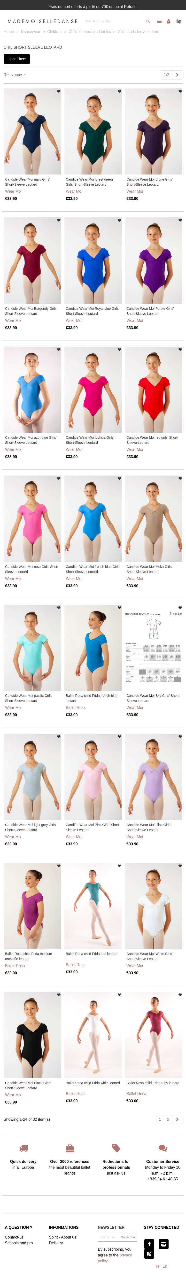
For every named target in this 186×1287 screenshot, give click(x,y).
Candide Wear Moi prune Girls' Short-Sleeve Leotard (149, 181)
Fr (157, 1266)
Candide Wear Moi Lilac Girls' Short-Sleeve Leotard (148, 827)
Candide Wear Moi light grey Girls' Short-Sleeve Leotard (30, 827)
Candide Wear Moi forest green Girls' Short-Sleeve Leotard (89, 181)
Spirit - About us (62, 1237)
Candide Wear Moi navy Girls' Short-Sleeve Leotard (27, 181)
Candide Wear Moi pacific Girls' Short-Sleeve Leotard (28, 698)
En (165, 1266)
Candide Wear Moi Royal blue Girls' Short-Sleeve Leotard (92, 311)
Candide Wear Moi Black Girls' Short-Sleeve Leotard (28, 1085)
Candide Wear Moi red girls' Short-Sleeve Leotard (152, 440)
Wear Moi (13, 191)
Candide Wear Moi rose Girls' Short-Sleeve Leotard (32, 569)
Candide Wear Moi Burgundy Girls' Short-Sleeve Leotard (31, 311)
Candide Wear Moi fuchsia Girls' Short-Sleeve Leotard (90, 440)
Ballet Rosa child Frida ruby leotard (152, 1083)
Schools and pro (19, 1243)
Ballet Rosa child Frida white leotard (93, 1083)
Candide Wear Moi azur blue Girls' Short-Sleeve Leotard (31, 440)
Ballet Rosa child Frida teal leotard (91, 954)
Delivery (56, 1243)
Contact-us (14, 1237)
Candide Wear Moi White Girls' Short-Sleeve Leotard (149, 956)
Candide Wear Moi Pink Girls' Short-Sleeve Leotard (93, 827)
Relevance (15, 75)
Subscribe (128, 1237)
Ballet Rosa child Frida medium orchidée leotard (28, 956)
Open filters (17, 59)
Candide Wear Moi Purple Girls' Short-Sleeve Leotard (150, 311)
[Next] (177, 74)
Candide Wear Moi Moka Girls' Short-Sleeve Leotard (149, 569)
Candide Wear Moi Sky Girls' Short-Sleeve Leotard (153, 698)
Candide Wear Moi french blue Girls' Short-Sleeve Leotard (93, 569)
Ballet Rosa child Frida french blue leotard (91, 698)
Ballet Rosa (76, 708)
